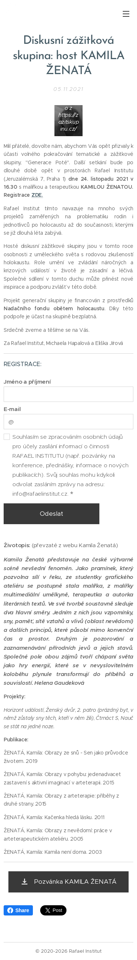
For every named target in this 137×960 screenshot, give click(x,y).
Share (18, 910)
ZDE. (37, 195)
